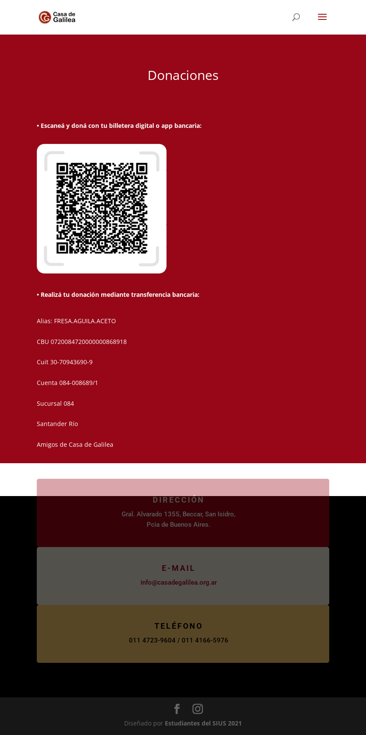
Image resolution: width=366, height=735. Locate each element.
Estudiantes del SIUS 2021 (203, 723)
